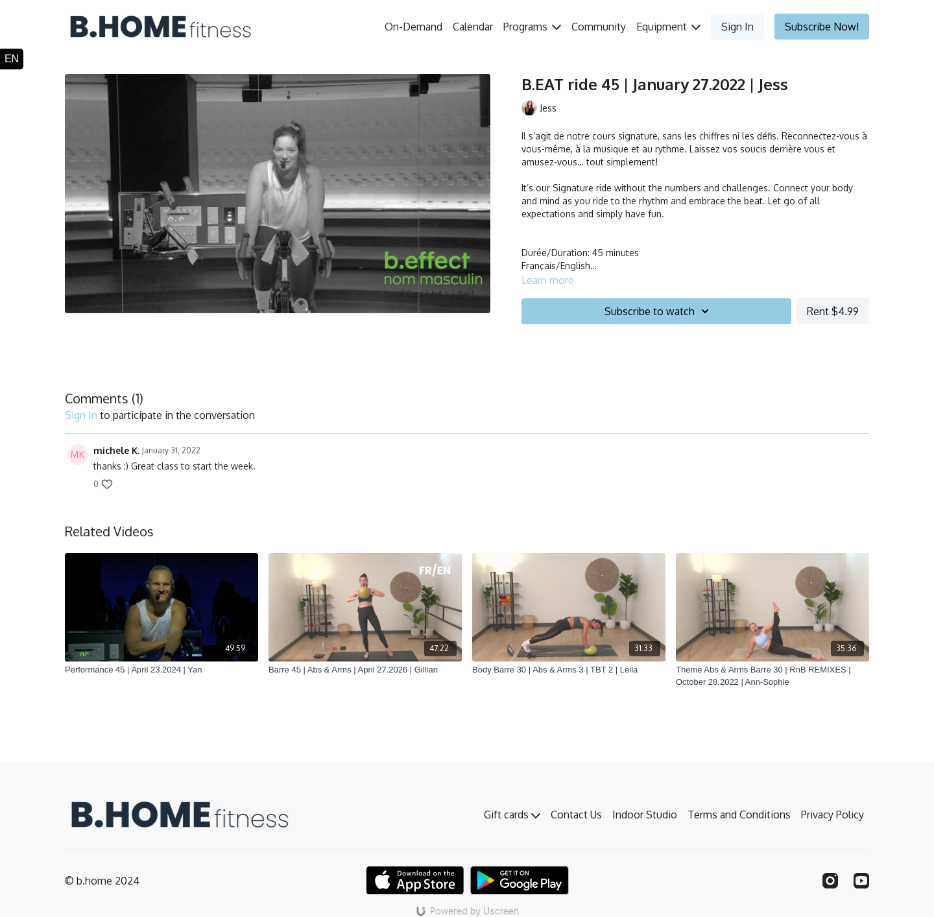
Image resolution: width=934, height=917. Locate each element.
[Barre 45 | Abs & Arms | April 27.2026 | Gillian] (365, 669)
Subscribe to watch (659, 311)
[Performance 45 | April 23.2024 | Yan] (161, 669)
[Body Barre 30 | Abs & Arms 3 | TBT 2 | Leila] (568, 669)
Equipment (668, 26)
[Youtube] (861, 880)
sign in (81, 415)
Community (598, 26)
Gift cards (512, 814)
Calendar (473, 26)
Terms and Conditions (739, 814)
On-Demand (413, 26)
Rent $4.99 (833, 311)
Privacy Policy (832, 814)
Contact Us (576, 814)
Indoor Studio (644, 814)
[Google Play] (519, 880)
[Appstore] (414, 880)
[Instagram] (830, 880)
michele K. (116, 450)
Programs (532, 26)
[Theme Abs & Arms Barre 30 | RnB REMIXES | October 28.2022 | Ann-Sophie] (772, 676)
